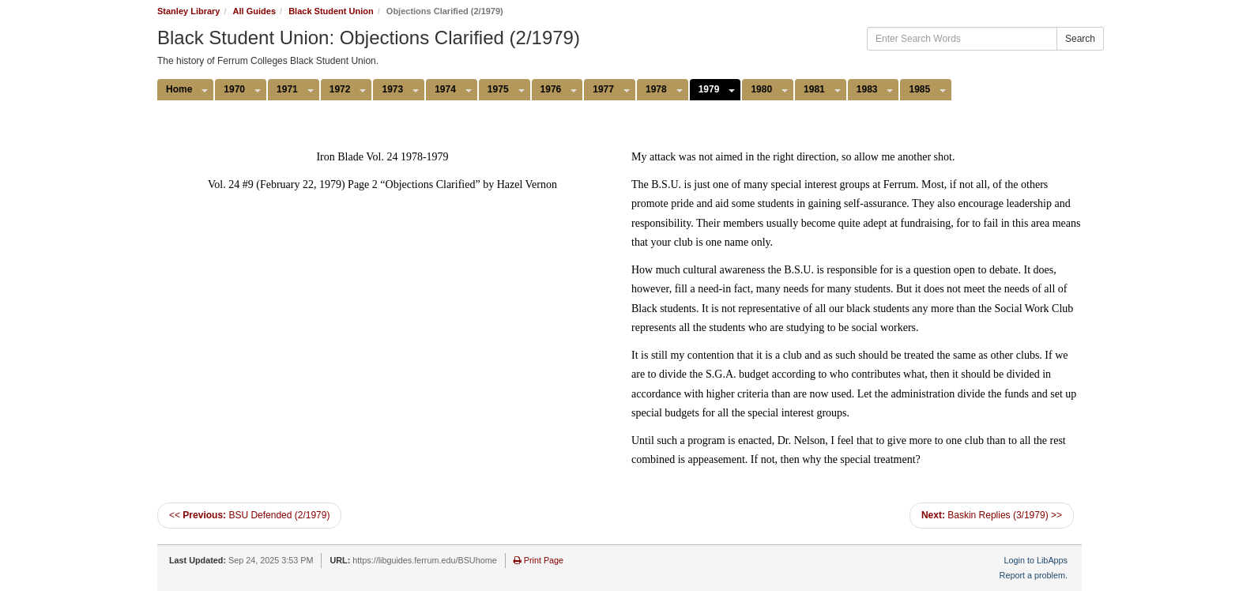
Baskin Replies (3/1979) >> (991, 515)
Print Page (538, 560)
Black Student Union (331, 11)
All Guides (254, 11)
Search (1080, 38)
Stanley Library (188, 11)
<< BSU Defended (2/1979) (249, 515)
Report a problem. (1034, 575)
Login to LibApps (1036, 560)
